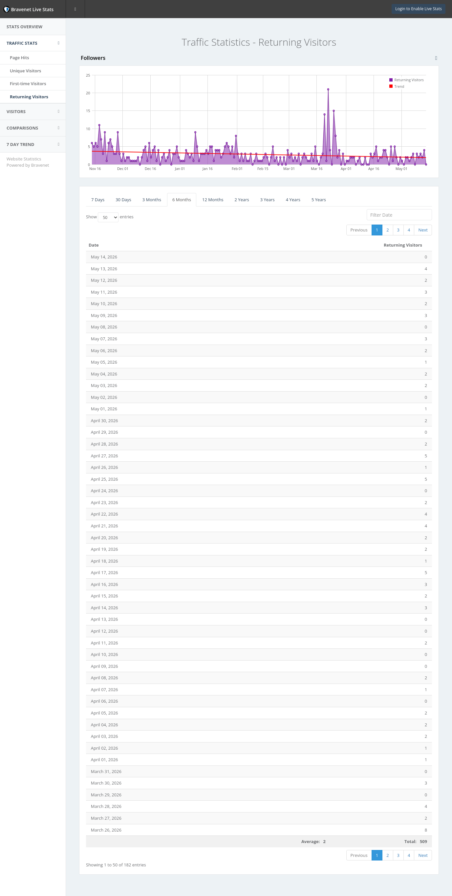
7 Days (97, 200)
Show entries (110, 217)
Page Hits (19, 58)
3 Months (151, 200)
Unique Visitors (25, 71)
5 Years (319, 200)
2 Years (242, 200)
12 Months (213, 200)
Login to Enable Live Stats (418, 9)
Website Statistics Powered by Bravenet (28, 162)
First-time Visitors (28, 83)
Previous (359, 230)
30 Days (123, 200)
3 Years (267, 200)
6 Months (181, 200)
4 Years (293, 200)
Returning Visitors (29, 97)
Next (423, 230)
